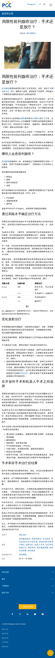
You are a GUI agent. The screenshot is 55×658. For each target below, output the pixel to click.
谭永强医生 (31, 33)
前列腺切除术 (25, 539)
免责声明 (5, 633)
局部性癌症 (36, 539)
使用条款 (5, 646)
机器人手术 (39, 545)
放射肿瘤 (23, 118)
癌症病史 (31, 551)
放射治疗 (5, 91)
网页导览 (5, 629)
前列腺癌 (5, 88)
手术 (49, 88)
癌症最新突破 (42, 548)
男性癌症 (32, 548)
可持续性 (5, 642)
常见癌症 (46, 539)
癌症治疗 (23, 535)
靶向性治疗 (23, 373)
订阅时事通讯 (27, 607)
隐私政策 (5, 638)
